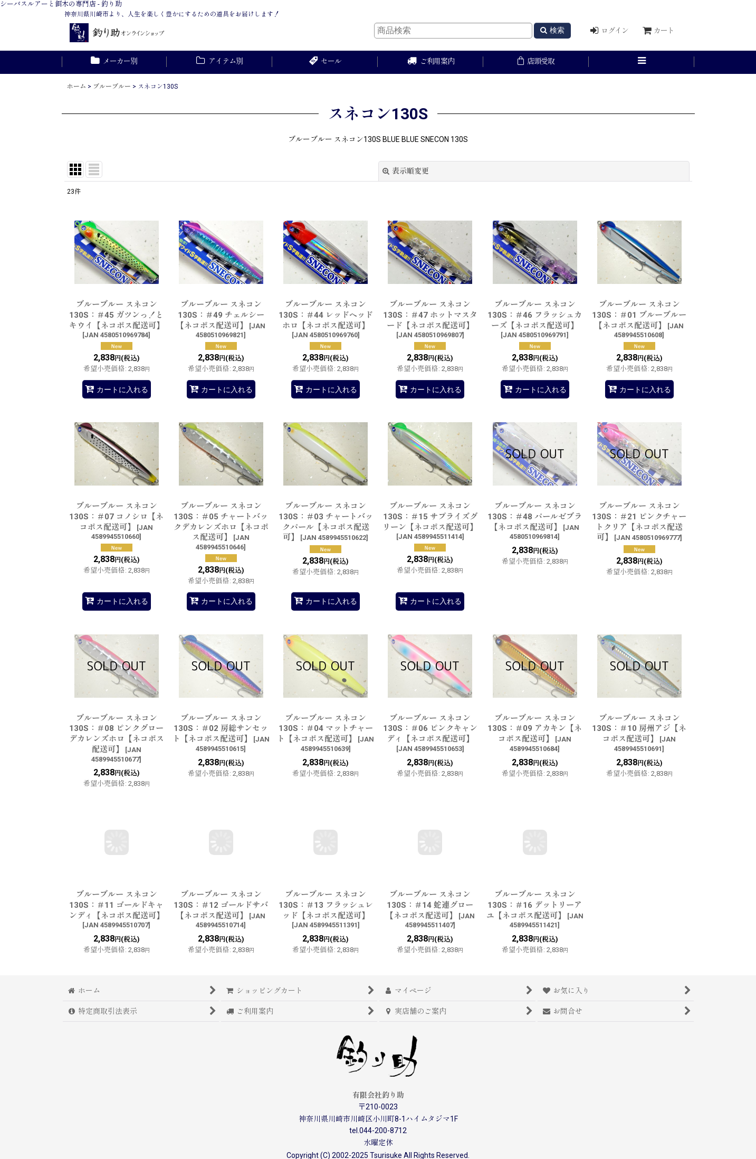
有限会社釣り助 (378, 1095)
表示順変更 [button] (405, 171)
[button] (641, 62)
